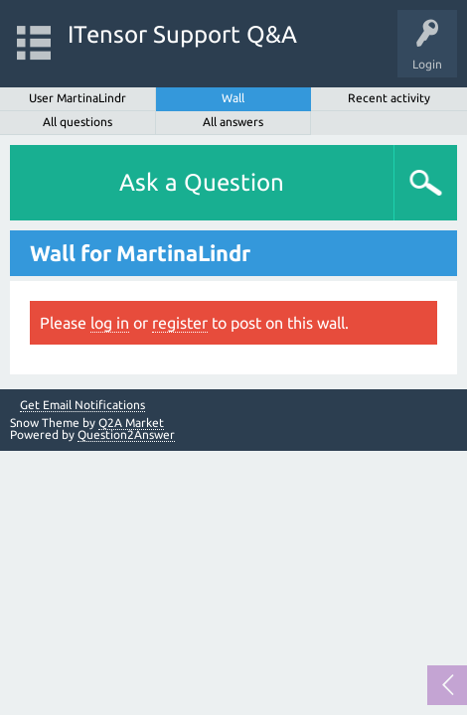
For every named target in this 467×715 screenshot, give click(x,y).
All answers (233, 121)
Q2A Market (131, 422)
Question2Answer (126, 434)
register (180, 323)
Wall (233, 97)
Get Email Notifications (82, 405)
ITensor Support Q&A (182, 34)
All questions (77, 121)
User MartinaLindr (77, 97)
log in (109, 323)
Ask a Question (201, 182)
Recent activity (389, 97)
